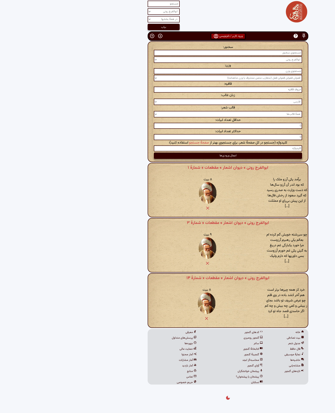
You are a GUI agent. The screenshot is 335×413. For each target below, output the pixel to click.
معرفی (130, 332)
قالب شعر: (167, 107)
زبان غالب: (167, 95)
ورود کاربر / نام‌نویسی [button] (167, 36)
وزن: (167, 65)
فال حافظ (236, 349)
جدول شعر (236, 343)
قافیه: (167, 84)
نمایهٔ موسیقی (234, 354)
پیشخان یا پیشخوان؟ (188, 377)
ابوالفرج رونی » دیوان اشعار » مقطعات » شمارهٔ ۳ (167, 223)
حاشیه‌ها (237, 360)
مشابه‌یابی (236, 366)
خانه (239, 332)
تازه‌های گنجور (234, 371)
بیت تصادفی (235, 338)
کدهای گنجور (193, 332)
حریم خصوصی (126, 382)
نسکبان (196, 382)
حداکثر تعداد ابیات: (167, 131)
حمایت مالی (127, 349)
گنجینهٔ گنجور (193, 354)
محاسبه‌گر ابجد (192, 360)
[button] (243, 36)
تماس (131, 377)
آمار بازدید (129, 366)
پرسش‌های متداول (123, 338)
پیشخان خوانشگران (189, 371)
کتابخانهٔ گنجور (192, 349)
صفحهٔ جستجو (138, 142)
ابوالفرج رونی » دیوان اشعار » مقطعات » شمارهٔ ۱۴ (167, 278)
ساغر (197, 343)
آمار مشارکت (127, 360)
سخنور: (168, 47)
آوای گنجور (194, 366)
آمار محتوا (128, 354)
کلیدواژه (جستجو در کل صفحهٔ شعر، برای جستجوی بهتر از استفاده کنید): (167, 142)
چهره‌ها (130, 343)
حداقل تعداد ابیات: (167, 120)
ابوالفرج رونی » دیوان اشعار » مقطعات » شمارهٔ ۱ (167, 167)
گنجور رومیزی (192, 338)
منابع (131, 371)
